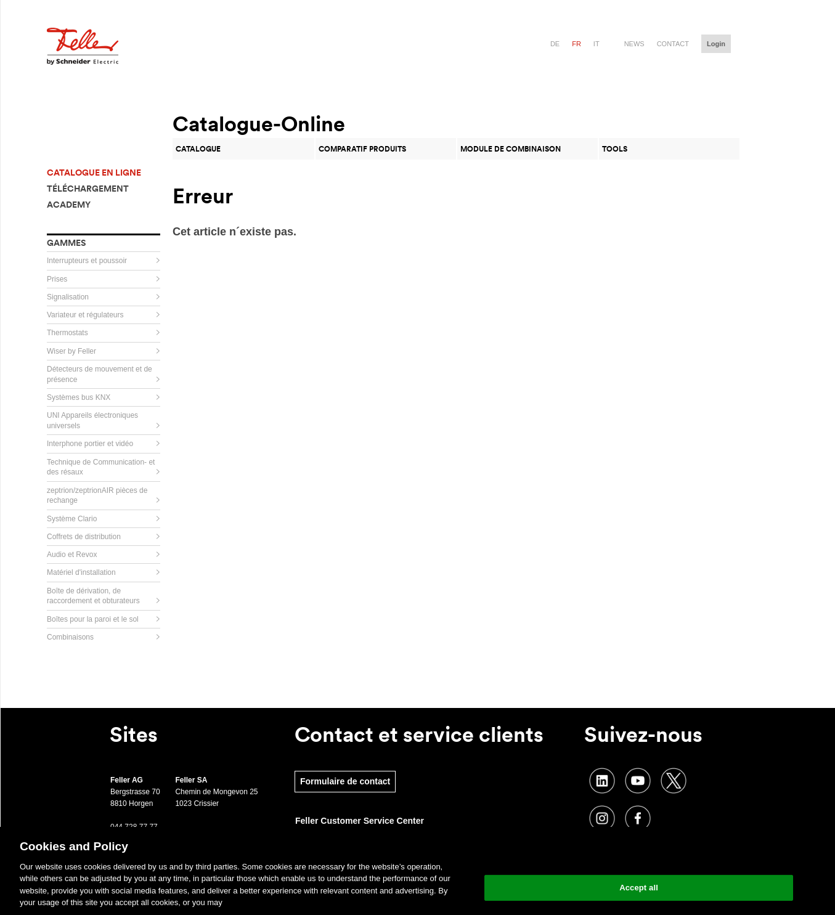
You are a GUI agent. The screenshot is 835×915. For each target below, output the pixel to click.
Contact (673, 43)
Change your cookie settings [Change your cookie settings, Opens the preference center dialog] (638, 856)
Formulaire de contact (345, 781)
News (634, 43)
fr (576, 43)
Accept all (638, 887)
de (555, 43)
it (596, 43)
